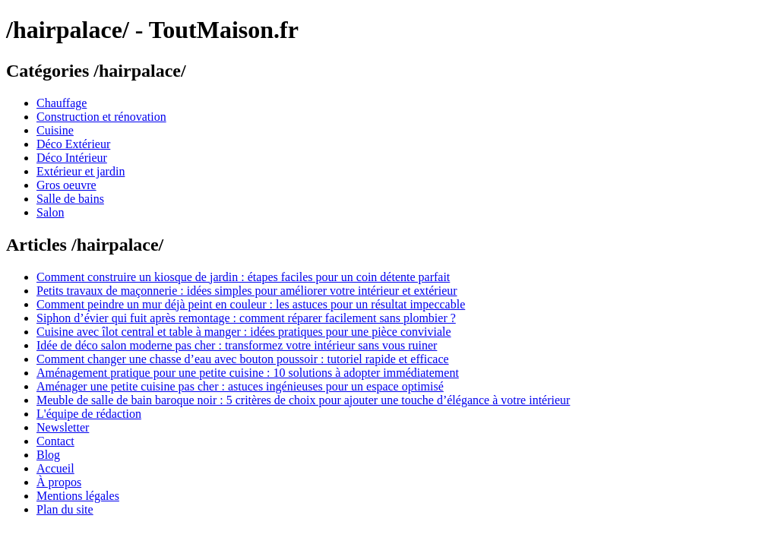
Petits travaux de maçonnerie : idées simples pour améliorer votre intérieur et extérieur (246, 290)
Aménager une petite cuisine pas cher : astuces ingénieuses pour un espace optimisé (240, 386)
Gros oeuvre (66, 185)
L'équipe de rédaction (88, 413)
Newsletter (62, 427)
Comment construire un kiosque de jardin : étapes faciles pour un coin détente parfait (243, 276)
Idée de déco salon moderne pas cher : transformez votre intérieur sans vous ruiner (236, 345)
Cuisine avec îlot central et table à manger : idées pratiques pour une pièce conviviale (243, 331)
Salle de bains (70, 198)
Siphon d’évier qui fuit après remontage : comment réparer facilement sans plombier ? (246, 317)
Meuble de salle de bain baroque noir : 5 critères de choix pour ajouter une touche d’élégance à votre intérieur (303, 400)
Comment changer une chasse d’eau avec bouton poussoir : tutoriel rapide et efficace (242, 359)
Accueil (55, 468)
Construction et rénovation (101, 116)
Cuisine (55, 130)
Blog (48, 454)
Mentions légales (77, 495)
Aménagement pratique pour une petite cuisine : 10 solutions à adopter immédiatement (247, 372)
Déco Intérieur (71, 157)
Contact (55, 441)
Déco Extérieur (73, 144)
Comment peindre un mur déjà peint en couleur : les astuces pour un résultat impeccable (250, 304)
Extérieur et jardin (80, 171)
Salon (50, 212)
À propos (58, 482)
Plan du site (64, 509)
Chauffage (61, 102)
